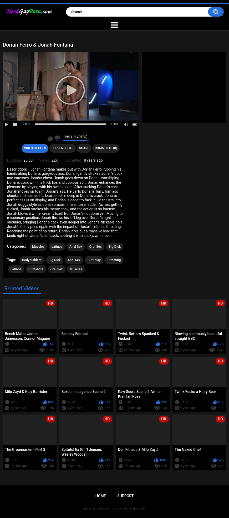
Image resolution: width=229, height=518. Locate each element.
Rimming (114, 260)
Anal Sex (75, 246)
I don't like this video (57, 138)
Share (84, 148)
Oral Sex (95, 246)
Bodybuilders (32, 260)
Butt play (94, 260)
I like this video (50, 138)
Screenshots (62, 148)
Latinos (57, 246)
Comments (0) (106, 148)
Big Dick (115, 246)
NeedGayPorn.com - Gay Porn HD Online (111, 509)
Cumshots (35, 269)
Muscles (38, 246)
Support (125, 496)
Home (100, 496)
